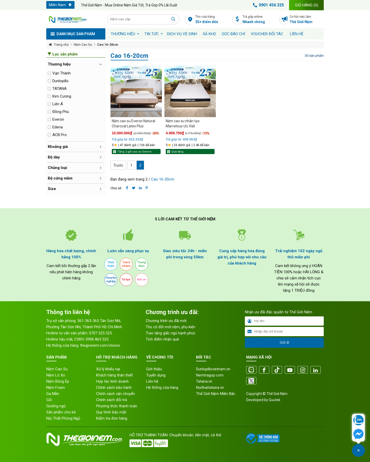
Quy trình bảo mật (111, 412)
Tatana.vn (204, 381)
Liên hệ (296, 34)
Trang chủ (61, 44)
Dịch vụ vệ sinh (182, 34)
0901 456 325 (267, 5)
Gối (49, 400)
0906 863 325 (97, 339)
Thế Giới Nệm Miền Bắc (215, 393)
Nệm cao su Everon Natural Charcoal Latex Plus (133, 123)
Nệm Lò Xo (55, 375)
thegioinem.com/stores (100, 345)
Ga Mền (52, 393)
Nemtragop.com (210, 375)
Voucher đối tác (267, 34)
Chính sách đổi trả (111, 400)
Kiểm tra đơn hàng (111, 418)
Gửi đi (284, 342)
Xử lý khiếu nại (108, 369)
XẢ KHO (209, 34)
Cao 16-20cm (107, 44)
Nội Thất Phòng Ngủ (63, 418)
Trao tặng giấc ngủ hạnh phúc (171, 333)
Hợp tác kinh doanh (112, 381)
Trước (118, 165)
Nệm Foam (55, 387)
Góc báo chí (233, 34)
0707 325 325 (100, 333)
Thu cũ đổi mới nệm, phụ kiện (170, 327)
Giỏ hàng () (306, 5)
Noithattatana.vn (210, 387)
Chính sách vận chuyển (115, 393)
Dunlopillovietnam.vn (213, 369)
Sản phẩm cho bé (61, 412)
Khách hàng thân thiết (114, 375)
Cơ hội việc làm (307, 19)
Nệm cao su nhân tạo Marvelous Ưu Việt (183, 123)
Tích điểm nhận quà (162, 339)
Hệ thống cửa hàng (162, 387)
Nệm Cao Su (83, 44)
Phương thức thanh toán (116, 406)
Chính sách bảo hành (114, 387)
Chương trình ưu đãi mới (166, 320)
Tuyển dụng (155, 375)
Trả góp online (260, 19)
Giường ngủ (56, 406)
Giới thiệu (154, 369)
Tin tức (151, 34)
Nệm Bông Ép (57, 381)
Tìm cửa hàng (212, 19)
